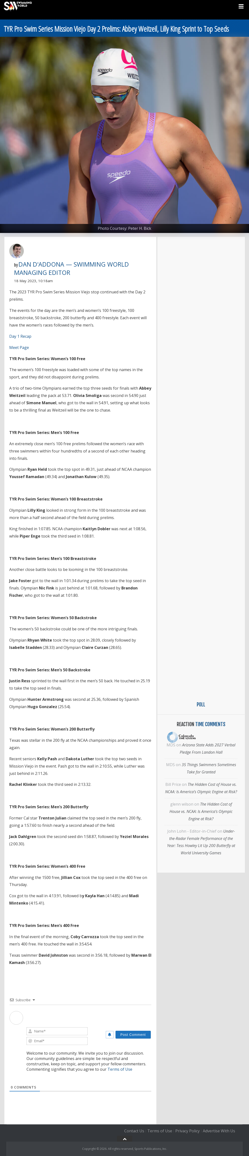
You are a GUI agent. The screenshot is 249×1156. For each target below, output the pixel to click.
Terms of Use (119, 1069)
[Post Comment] (133, 1035)
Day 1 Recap (20, 336)
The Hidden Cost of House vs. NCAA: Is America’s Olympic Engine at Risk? (200, 811)
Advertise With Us (219, 1131)
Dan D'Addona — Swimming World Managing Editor (71, 268)
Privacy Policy (187, 1131)
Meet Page (19, 347)
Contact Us (134, 1131)
